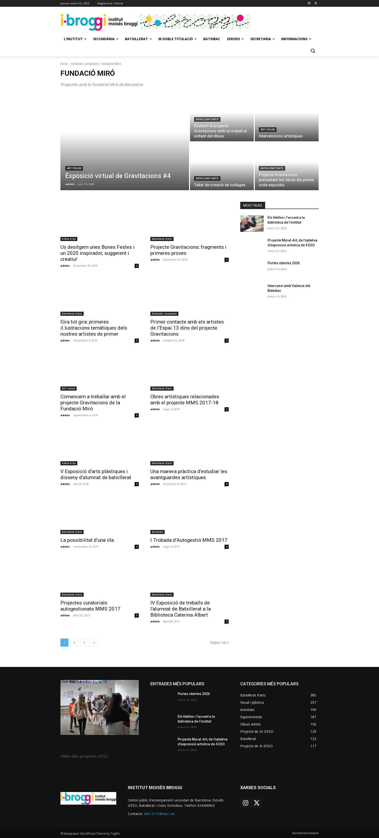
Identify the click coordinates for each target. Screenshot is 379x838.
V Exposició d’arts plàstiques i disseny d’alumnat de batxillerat (95, 474)
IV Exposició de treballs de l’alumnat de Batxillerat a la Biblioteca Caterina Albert (180, 609)
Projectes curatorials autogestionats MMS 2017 (90, 606)
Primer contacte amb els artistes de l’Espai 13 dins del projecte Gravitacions (187, 328)
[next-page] (94, 643)
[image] (99, 707)
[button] (313, 50)
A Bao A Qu (69, 239)
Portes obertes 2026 (284, 263)
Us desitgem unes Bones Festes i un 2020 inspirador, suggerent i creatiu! (97, 253)
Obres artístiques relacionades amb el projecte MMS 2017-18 (184, 400)
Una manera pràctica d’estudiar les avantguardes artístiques (188, 474)
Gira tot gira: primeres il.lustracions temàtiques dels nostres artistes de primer (93, 328)
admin (65, 265)
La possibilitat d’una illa (87, 540)
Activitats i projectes (84, 64)
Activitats (157, 532)
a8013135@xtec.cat (159, 813)
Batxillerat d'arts (207, 119)
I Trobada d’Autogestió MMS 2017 (188, 540)
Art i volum (74, 168)
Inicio (64, 64)
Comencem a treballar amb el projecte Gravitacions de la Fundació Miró (93, 403)
